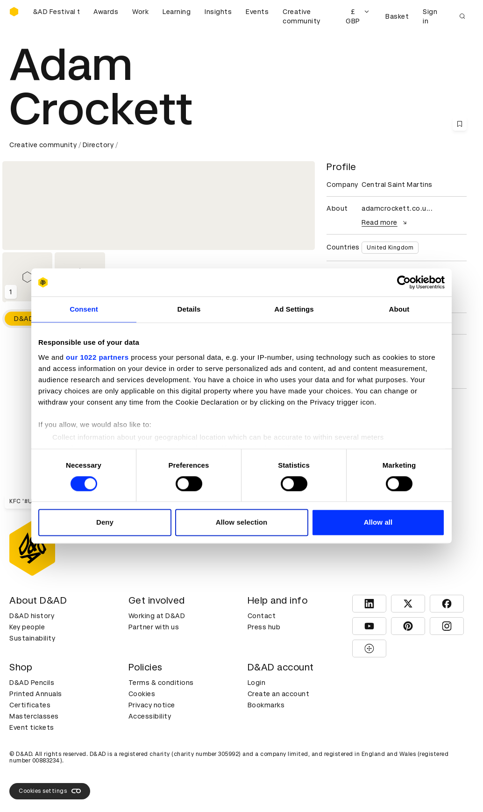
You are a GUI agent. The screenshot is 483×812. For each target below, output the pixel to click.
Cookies (142, 694)
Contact (262, 616)
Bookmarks (266, 705)
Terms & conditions (161, 682)
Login (257, 682)
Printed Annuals (35, 694)
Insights (218, 11)
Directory (98, 145)
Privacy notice (151, 705)
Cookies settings (50, 791)
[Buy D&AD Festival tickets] (56, 16)
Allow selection (242, 523)
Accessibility (149, 716)
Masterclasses (34, 716)
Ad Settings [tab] (293, 309)
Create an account (279, 694)
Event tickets (31, 727)
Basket (397, 16)
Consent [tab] (84, 309)
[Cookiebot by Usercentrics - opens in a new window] (404, 282)
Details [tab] (189, 309)
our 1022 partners (97, 357)
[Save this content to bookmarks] (460, 124)
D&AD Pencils (31, 682)
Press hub (264, 627)
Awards (105, 11)
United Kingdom (390, 247)
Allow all (378, 523)
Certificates (29, 705)
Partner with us (153, 627)
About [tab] (399, 309)
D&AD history (31, 616)
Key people (27, 627)
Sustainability (32, 638)
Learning (177, 11)
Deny (105, 523)
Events (257, 11)
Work (140, 11)
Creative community (301, 16)
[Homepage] (14, 11)
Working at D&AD (156, 616)
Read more (385, 222)
